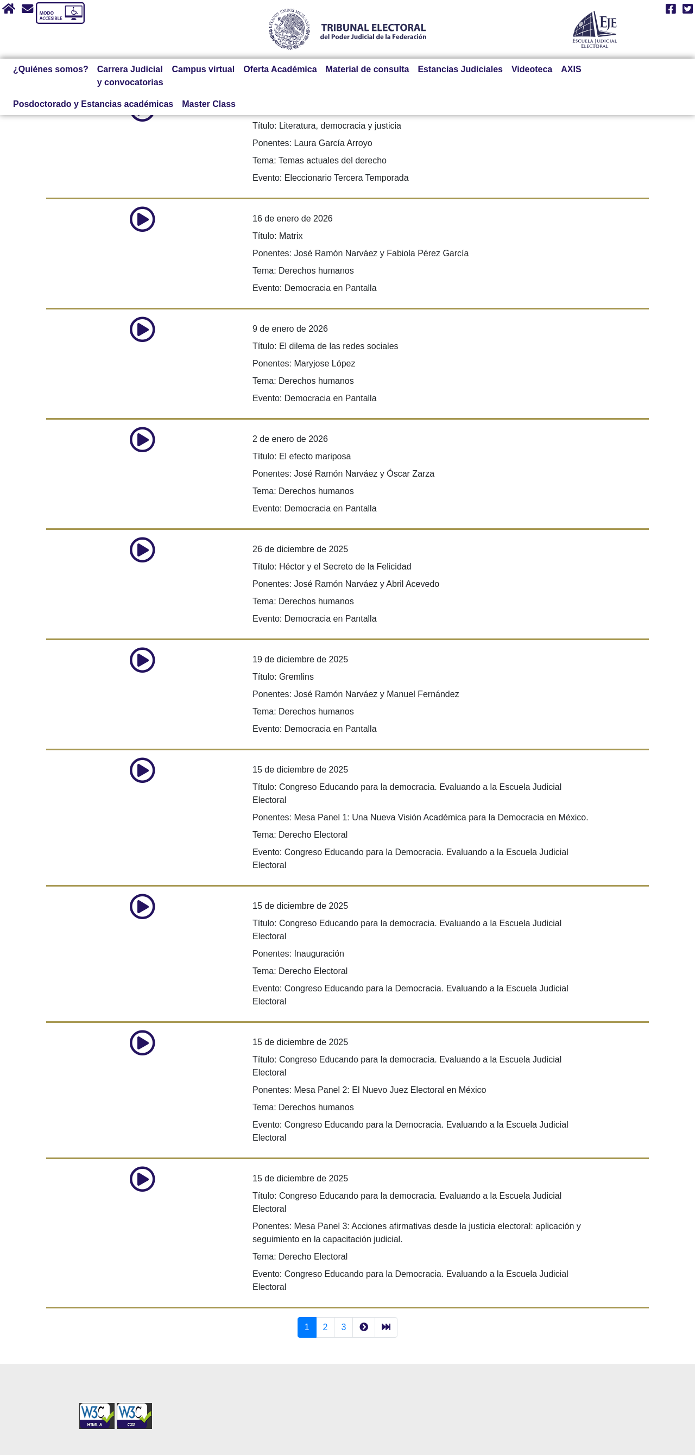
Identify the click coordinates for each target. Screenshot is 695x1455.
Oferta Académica (280, 69)
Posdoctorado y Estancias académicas (93, 104)
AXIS (571, 69)
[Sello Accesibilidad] (98, 1409)
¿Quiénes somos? (51, 69)
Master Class (209, 104)
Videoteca (531, 69)
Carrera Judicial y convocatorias (130, 76)
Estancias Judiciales (460, 69)
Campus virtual (203, 69)
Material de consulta (367, 69)
